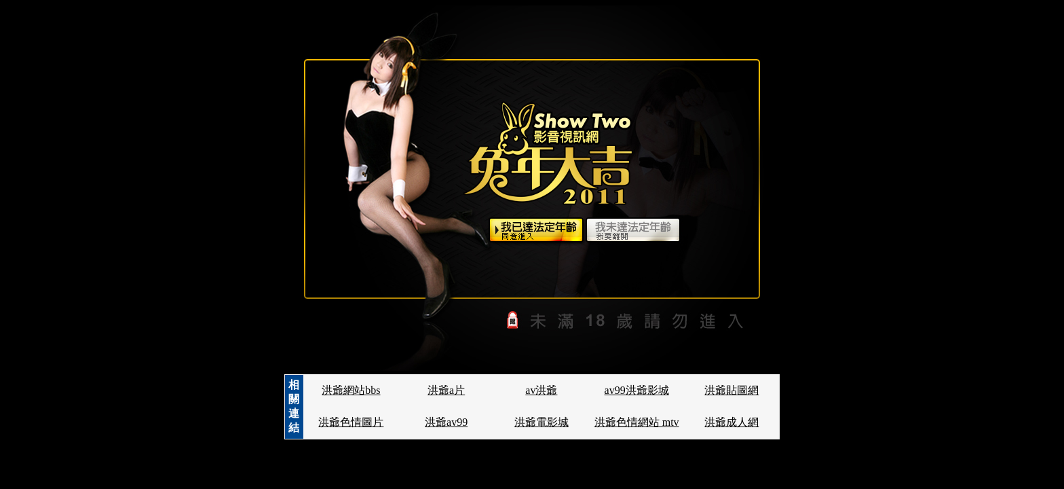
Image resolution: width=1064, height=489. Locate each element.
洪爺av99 (446, 422)
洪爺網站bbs (351, 390)
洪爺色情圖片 (350, 422)
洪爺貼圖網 (731, 390)
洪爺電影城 (541, 422)
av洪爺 (541, 390)
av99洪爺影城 (637, 390)
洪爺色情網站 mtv (636, 422)
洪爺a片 (446, 390)
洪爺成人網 (731, 422)
